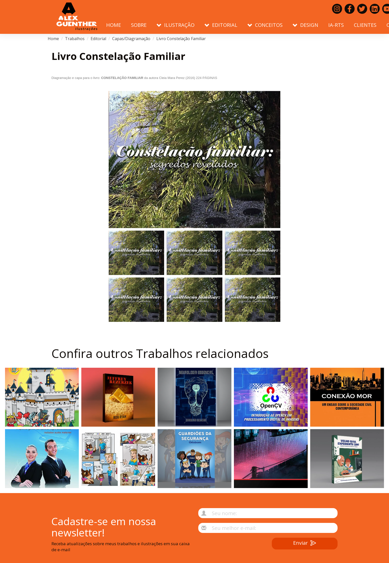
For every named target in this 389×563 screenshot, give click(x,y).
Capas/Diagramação (131, 38)
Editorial (98, 38)
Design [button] (305, 25)
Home (113, 25)
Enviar (304, 543)
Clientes (365, 25)
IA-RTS (336, 25)
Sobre (139, 25)
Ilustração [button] (175, 25)
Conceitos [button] (265, 25)
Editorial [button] (221, 25)
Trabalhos (75, 38)
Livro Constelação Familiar (181, 38)
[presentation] (226, 547)
